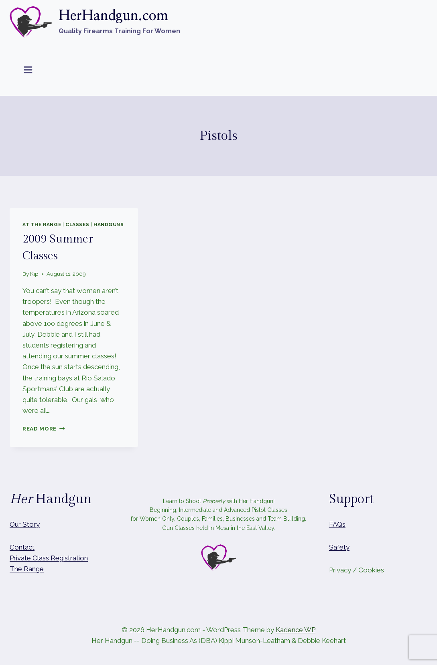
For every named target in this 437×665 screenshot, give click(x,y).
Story (31, 524)
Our (15, 524)
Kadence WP (295, 630)
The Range (27, 569)
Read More (43, 428)
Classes (77, 224)
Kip (34, 274)
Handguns (108, 224)
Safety (339, 547)
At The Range (41, 224)
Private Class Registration (49, 558)
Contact (22, 547)
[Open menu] (28, 70)
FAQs (337, 524)
